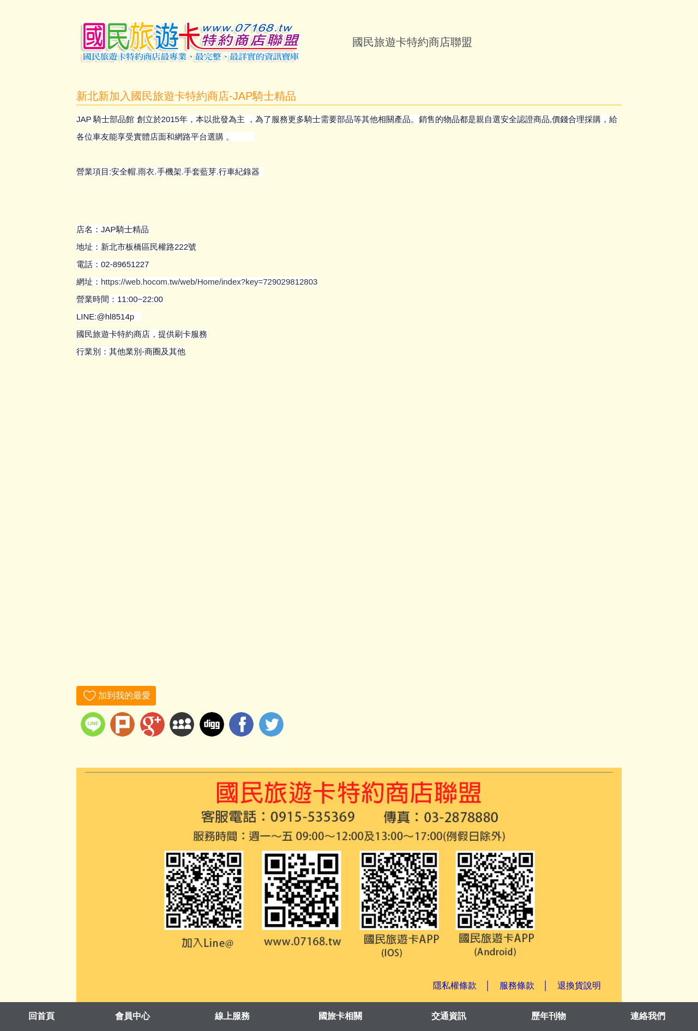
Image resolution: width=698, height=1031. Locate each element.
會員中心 (132, 1016)
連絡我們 (647, 1016)
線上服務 (232, 1016)
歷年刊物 (548, 1016)
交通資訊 (448, 1016)
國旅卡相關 (340, 1016)
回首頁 (41, 1016)
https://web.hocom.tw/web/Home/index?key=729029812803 (209, 281)
